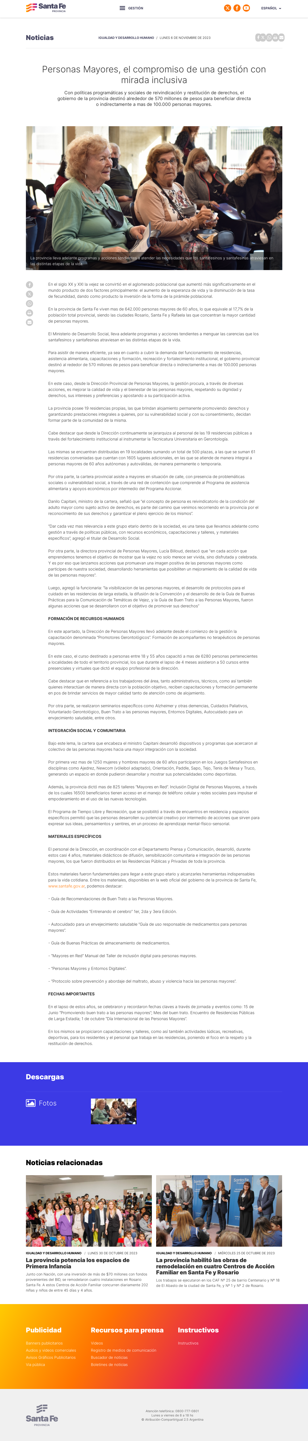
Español (269, 8)
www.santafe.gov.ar (66, 885)
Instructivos (188, 1342)
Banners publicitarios (44, 1342)
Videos (97, 1342)
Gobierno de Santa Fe (46, 8)
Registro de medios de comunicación (123, 1349)
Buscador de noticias (109, 1356)
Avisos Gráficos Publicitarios (51, 1356)
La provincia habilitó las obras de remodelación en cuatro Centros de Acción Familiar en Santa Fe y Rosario (218, 1264)
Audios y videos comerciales (51, 1349)
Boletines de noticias (109, 1363)
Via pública (35, 1363)
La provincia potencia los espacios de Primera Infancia (87, 1262)
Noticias (40, 37)
